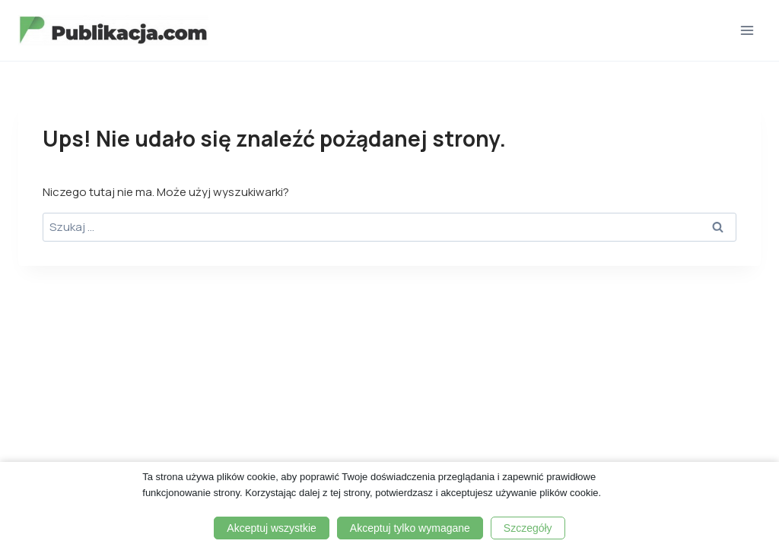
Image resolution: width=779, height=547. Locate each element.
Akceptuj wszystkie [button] (271, 528)
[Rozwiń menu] (747, 30)
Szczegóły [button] (528, 528)
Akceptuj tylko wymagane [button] (410, 528)
